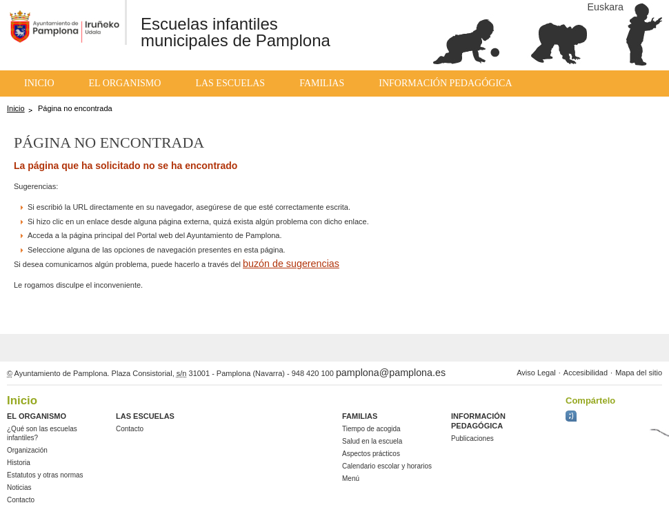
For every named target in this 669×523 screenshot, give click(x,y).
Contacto (20, 500)
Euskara (605, 6)
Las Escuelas (230, 83)
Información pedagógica (445, 83)
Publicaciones (472, 438)
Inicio (39, 83)
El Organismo (125, 83)
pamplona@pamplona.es (391, 372)
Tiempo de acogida (371, 429)
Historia (18, 462)
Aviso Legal (536, 372)
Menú (350, 478)
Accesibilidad (585, 372)
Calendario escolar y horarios (387, 466)
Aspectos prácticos (371, 453)
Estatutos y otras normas (45, 475)
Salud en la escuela (372, 441)
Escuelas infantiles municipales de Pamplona (235, 32)
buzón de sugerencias (291, 263)
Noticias (19, 487)
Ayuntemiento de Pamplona (59, 24)
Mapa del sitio (638, 372)
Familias (321, 83)
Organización (27, 450)
